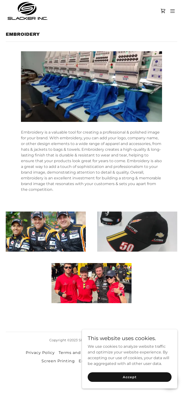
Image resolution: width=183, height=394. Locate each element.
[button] (172, 11)
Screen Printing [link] (58, 361)
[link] (27, 11)
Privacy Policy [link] (40, 352)
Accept (129, 383)
